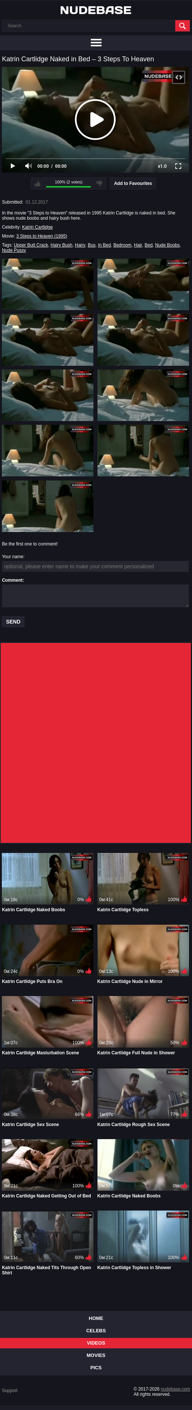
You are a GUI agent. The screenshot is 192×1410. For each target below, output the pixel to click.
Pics (96, 1367)
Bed (149, 245)
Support (9, 1390)
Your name (12, 556)
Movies (96, 1355)
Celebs (96, 1330)
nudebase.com (175, 1389)
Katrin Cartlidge (37, 227)
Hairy (80, 245)
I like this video (37, 183)
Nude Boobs (167, 245)
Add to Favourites (133, 183)
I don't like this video (99, 183)
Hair (138, 245)
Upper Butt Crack (31, 245)
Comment (12, 580)
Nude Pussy (14, 250)
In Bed (104, 245)
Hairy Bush (62, 245)
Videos (96, 1343)
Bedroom (122, 245)
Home (96, 1318)
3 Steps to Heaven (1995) (41, 236)
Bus (92, 245)
